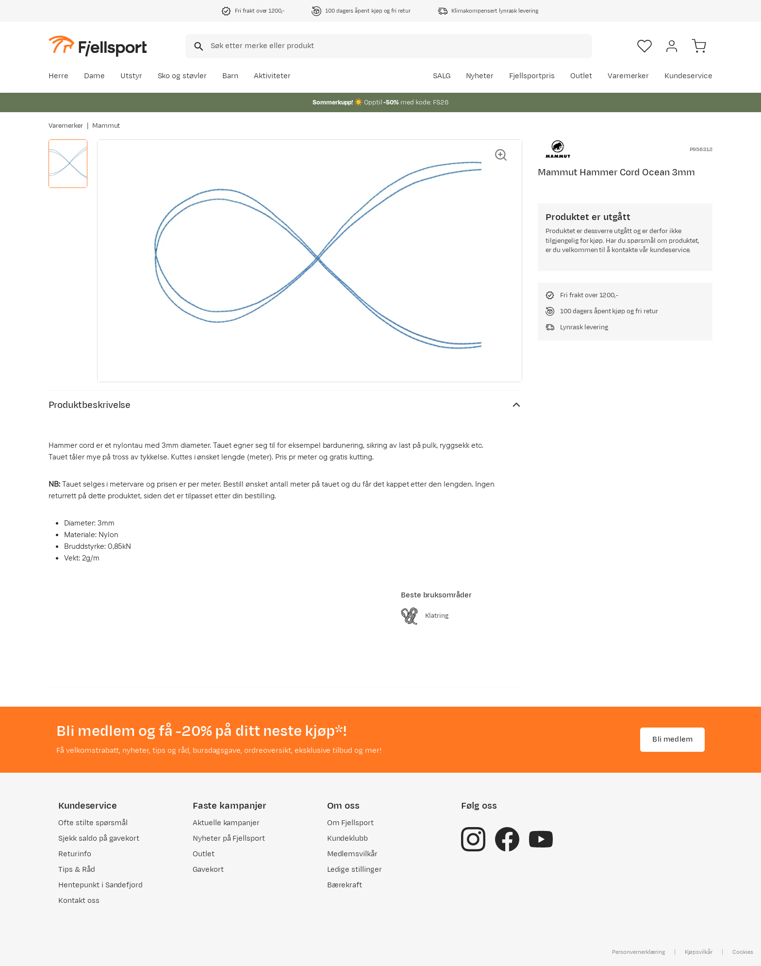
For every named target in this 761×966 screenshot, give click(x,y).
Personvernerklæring (638, 952)
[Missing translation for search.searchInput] (198, 46)
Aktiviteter (272, 76)
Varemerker (628, 76)
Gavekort (208, 869)
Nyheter (480, 76)
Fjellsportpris (532, 76)
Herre (58, 76)
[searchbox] (401, 46)
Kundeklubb (347, 838)
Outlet (581, 76)
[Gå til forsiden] (98, 45)
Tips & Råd (76, 869)
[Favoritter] (644, 46)
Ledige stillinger (354, 869)
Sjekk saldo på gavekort (98, 838)
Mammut (106, 125)
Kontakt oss (78, 901)
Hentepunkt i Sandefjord (100, 885)
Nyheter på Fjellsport (229, 838)
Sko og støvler (182, 76)
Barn (230, 76)
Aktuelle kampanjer (226, 823)
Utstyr (131, 76)
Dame (94, 76)
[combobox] (388, 46)
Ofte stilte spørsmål (93, 823)
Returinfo (74, 854)
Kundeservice (688, 76)
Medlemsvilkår (352, 854)
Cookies (742, 952)
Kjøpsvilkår (699, 952)
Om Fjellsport (350, 823)
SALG (441, 76)
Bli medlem (672, 739)
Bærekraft (345, 885)
